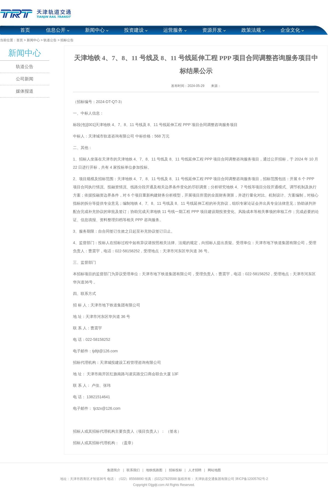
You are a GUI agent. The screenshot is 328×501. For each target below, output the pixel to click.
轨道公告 (50, 40)
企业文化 (290, 30)
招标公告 (67, 40)
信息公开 (56, 30)
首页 (25, 30)
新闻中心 (95, 30)
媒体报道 (24, 91)
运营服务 (173, 30)
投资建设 (134, 30)
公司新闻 (24, 79)
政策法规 (251, 30)
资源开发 (212, 30)
